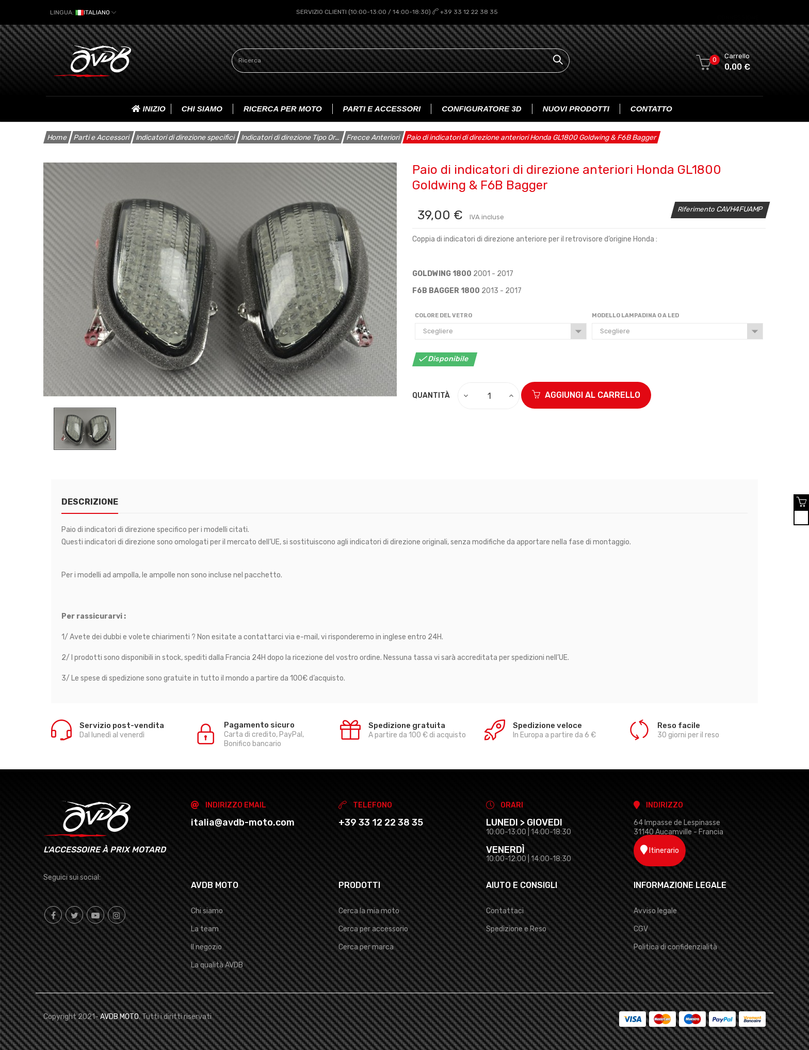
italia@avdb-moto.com (243, 822)
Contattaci (505, 910)
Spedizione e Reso (516, 928)
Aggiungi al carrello (586, 395)
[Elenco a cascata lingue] (83, 12)
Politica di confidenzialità (675, 946)
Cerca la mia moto (368, 910)
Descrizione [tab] (89, 501)
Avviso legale (655, 910)
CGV (641, 928)
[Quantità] (489, 395)
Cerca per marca (366, 946)
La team (205, 928)
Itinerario (659, 850)
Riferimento (697, 209)
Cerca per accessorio (373, 928)
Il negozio (206, 946)
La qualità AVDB (217, 964)
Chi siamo (207, 910)
